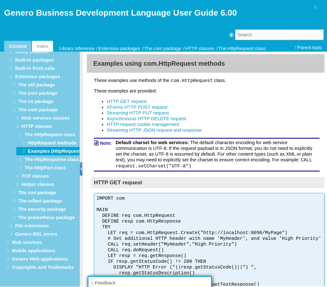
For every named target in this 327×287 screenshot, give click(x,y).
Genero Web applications (40, 258)
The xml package (37, 192)
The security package (42, 209)
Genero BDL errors (36, 234)
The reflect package (40, 200)
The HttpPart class (45, 167)
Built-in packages (34, 60)
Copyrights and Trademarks (43, 267)
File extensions (32, 225)
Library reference (77, 48)
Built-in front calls (35, 68)
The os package (35, 101)
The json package (37, 93)
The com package (163, 48)
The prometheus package (46, 217)
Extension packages (119, 48)
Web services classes (45, 118)
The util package (36, 84)
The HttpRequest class (241, 48)
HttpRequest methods (52, 142)
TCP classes (35, 176)
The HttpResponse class (52, 159)
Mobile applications (33, 250)
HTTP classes (199, 48)
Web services (27, 242)
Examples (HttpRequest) (55, 151)
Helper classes (37, 184)
